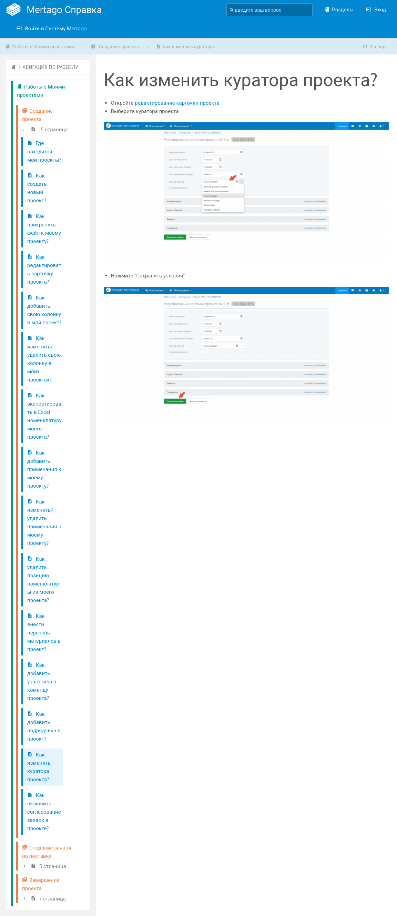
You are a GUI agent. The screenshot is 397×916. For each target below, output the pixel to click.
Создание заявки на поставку (46, 851)
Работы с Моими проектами (40, 46)
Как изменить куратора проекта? (39, 767)
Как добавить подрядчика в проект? (44, 726)
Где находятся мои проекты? (44, 151)
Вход (376, 9)
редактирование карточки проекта (177, 103)
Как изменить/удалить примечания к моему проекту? (44, 522)
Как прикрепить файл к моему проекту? (44, 228)
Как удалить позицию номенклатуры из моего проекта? (43, 579)
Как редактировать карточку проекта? (44, 269)
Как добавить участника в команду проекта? (41, 681)
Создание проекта (115, 46)
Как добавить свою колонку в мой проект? (44, 310)
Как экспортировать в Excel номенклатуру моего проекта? (44, 416)
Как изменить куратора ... (187, 46)
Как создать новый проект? (37, 188)
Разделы (339, 9)
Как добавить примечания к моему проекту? (44, 469)
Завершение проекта (40, 884)
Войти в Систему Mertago (52, 28)
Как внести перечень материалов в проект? (44, 632)
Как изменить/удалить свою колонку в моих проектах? (44, 359)
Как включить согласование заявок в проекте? (44, 812)
